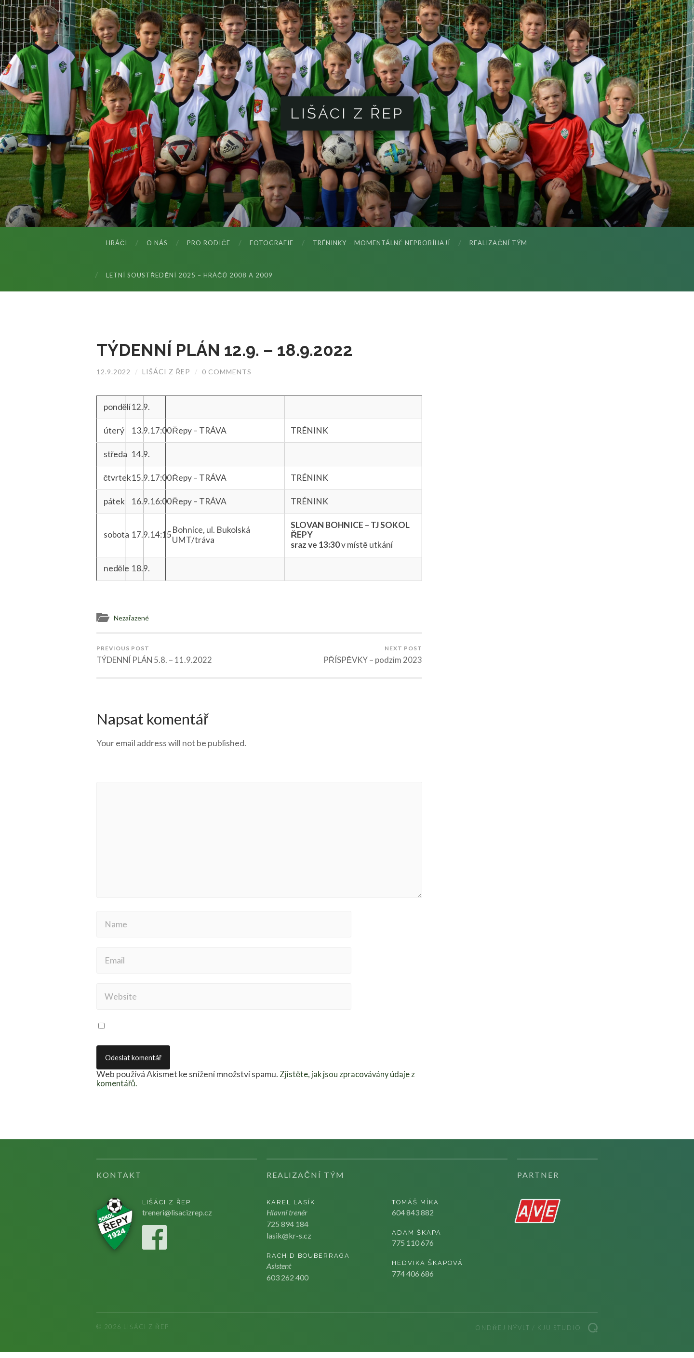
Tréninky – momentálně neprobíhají (382, 243)
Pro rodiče (208, 243)
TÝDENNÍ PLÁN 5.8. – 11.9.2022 (155, 655)
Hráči (116, 243)
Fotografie (272, 243)
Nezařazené (133, 618)
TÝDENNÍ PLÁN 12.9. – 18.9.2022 (229, 350)
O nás (157, 243)
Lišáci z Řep (347, 113)
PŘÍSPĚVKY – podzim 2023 (372, 655)
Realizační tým (498, 243)
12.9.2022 (113, 372)
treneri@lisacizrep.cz (177, 1218)
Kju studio (559, 1334)
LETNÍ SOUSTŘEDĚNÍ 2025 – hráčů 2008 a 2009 (189, 275)
